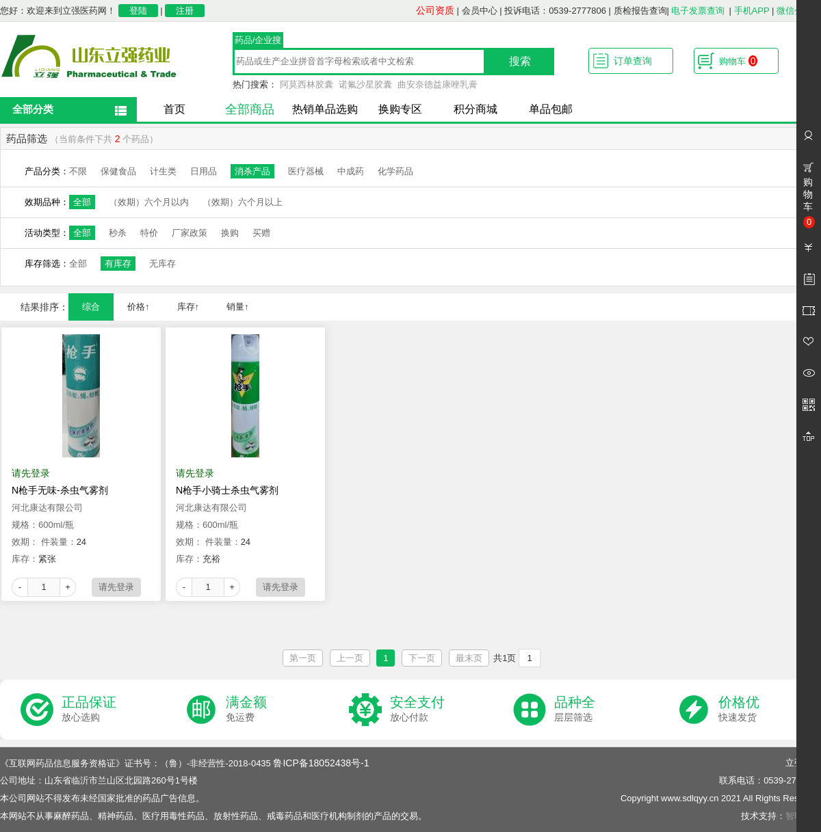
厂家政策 (189, 233)
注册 (185, 10)
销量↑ (237, 306)
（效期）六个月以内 (149, 202)
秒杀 (118, 233)
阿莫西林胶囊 (306, 84)
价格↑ (138, 306)
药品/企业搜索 (258, 42)
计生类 (163, 171)
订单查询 (633, 60)
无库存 (162, 263)
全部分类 (32, 109)
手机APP (752, 10)
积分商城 (475, 109)
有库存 (118, 263)
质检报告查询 (640, 10)
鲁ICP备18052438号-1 (321, 762)
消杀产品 (252, 171)
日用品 (203, 171)
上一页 (350, 658)
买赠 (261, 233)
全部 (82, 202)
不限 (78, 171)
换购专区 (400, 109)
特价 (149, 233)
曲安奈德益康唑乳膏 (438, 84)
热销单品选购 (325, 109)
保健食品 (118, 171)
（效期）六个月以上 (243, 202)
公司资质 (435, 10)
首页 (174, 109)
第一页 (302, 658)
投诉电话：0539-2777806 (555, 10)
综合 (91, 306)
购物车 (738, 60)
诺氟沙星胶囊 (365, 84)
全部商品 (249, 109)
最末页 (469, 658)
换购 (230, 233)
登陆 (138, 10)
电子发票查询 (698, 10)
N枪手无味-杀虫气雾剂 (60, 490)
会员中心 (479, 10)
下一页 (421, 658)
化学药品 (395, 171)
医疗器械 (306, 171)
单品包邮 (551, 109)
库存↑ (188, 306)
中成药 (350, 171)
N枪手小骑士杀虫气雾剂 (227, 490)
